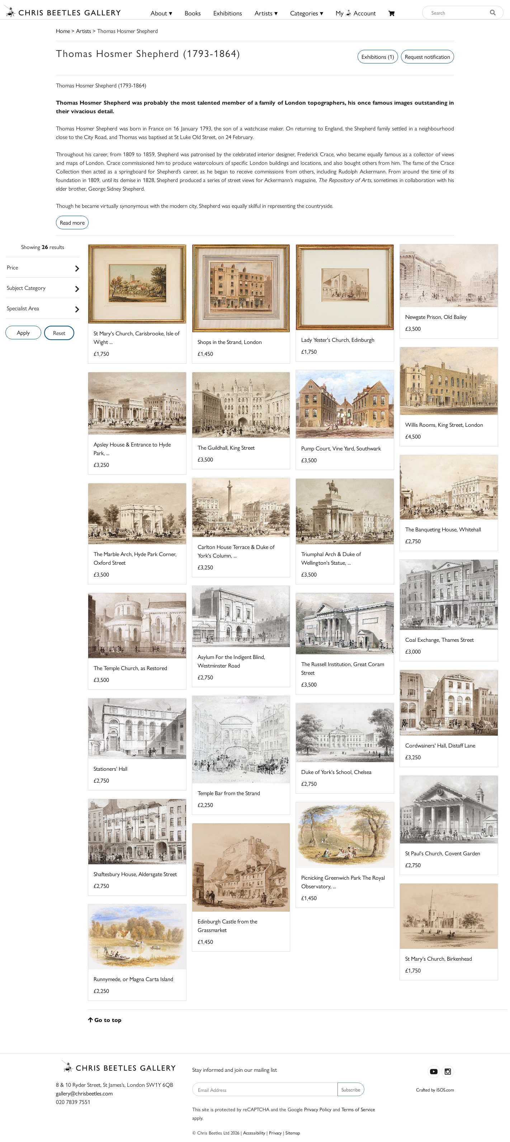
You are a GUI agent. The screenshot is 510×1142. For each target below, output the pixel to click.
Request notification (427, 56)
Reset (59, 333)
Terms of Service (358, 1109)
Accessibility (254, 1132)
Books (193, 12)
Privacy (275, 1132)
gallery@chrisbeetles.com (84, 1093)
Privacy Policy (317, 1109)
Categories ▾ (306, 12)
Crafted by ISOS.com (435, 1089)
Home (63, 31)
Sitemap (292, 1132)
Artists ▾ (266, 12)
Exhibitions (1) (378, 56)
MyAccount (356, 12)
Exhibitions (227, 12)
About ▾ (161, 12)
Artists (83, 31)
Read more (72, 222)
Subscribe (350, 1089)
